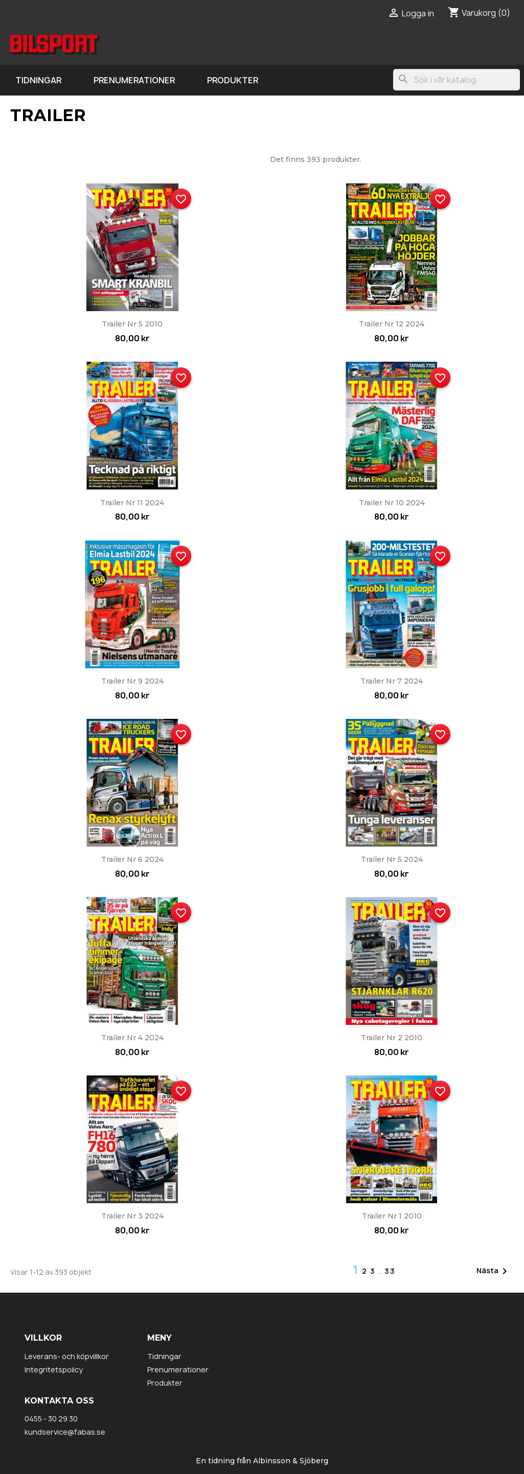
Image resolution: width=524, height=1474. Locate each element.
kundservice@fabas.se (65, 1432)
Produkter (232, 80)
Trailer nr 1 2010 (392, 1216)
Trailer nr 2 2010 (391, 1037)
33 (390, 1271)
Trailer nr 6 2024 (132, 859)
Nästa (493, 1271)
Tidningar (38, 80)
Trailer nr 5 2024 (392, 859)
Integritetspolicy (54, 1369)
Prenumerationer (134, 80)
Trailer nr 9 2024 (132, 681)
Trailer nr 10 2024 (392, 502)
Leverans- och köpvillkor (67, 1356)
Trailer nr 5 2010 (132, 324)
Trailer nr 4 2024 (132, 1037)
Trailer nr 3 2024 (132, 1216)
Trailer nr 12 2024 (391, 324)
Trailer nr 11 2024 (132, 502)
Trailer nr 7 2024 (391, 681)
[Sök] (456, 79)
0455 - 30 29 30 (51, 1418)
